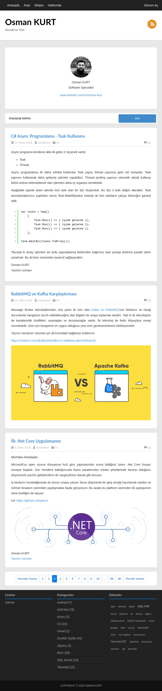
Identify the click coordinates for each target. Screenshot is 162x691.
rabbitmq (134, 641)
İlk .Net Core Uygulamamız (36, 440)
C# (58, 142)
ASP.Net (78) (65, 609)
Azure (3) (63, 616)
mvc (113, 634)
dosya (139, 614)
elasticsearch (117, 621)
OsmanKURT (119, 641)
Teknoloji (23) (66, 667)
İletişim (39, 5)
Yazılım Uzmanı (21, 558)
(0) (147, 142)
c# (131, 614)
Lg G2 (131, 627)
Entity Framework (136, 621)
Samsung (146, 641)
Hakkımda (54, 5)
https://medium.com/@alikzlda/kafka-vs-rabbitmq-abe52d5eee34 (53, 340)
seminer (115, 649)
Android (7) (64, 602)
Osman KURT (30, 22)
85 (111, 578)
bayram (123, 614)
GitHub (9, 602)
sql (123, 649)
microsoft (143, 627)
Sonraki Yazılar (27, 578)
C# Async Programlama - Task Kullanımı (48, 136)
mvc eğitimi (124, 634)
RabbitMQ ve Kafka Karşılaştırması (44, 293)
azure (114, 614)
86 (119, 578)
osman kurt (139, 634)
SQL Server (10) (67, 660)
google (114, 627)
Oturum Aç (151, 5)
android (122, 606)
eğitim (148, 614)
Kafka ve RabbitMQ (105, 309)
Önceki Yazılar (135, 578)
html (123, 627)
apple (132, 606)
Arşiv (27, 5)
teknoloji (132, 649)
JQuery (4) (64, 645)
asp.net (143, 606)
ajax (113, 606)
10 (98, 578)
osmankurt (44, 142)
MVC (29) (63, 653)
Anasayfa (13, 5)
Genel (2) (63, 631)
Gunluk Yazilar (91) (69, 638)
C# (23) (62, 624)
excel (151, 621)
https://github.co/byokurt (32, 500)
